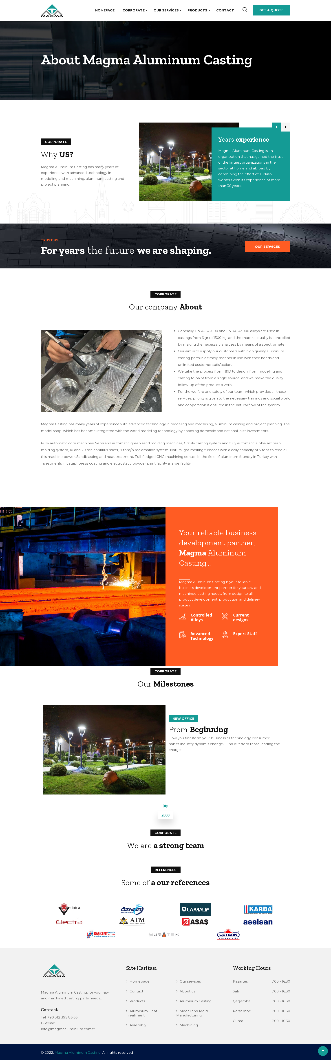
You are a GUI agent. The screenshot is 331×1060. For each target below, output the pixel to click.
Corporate (134, 10)
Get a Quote (271, 10)
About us (187, 991)
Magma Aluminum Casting (78, 1052)
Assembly (138, 1025)
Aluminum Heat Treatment (141, 1013)
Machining (189, 1025)
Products (197, 10)
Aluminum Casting (196, 1001)
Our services (166, 10)
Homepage (105, 10)
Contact (225, 10)
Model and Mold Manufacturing (192, 1013)
